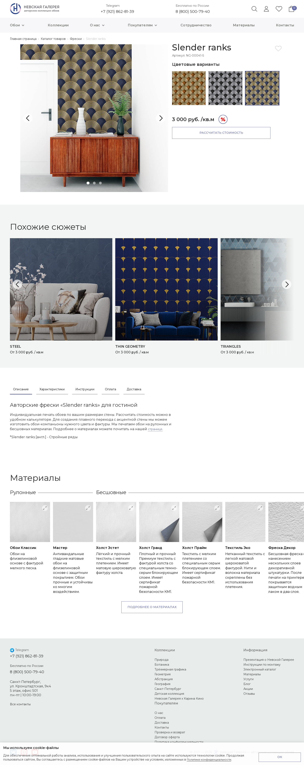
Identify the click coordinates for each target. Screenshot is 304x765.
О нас (98, 25)
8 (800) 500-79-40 (193, 11)
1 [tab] (87, 182)
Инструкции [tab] (84, 389)
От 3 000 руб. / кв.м (62, 349)
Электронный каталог (259, 669)
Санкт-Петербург (168, 689)
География (162, 684)
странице (155, 429)
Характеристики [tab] (52, 389)
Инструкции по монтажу (262, 664)
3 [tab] (101, 182)
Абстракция (164, 679)
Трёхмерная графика (170, 669)
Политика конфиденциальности (179, 742)
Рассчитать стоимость (208, 133)
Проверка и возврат (170, 732)
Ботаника (162, 664)
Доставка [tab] (134, 389)
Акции (248, 689)
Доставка (162, 722)
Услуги (248, 679)
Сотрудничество (196, 25)
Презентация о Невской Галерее (268, 660)
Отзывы (249, 694)
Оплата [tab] (110, 389)
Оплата (160, 718)
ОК (279, 757)
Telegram (113, 6)
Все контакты (20, 704)
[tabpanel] (94, 118)
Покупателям (143, 25)
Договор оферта (167, 737)
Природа (161, 660)
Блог (247, 684)
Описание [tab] (21, 389)
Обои (18, 25)
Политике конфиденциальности (211, 759)
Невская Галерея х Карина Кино (179, 698)
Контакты (285, 25)
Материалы (244, 25)
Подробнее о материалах (152, 607)
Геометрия (163, 674)
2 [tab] (94, 182)
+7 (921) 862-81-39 (117, 11)
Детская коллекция (169, 694)
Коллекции (58, 25)
